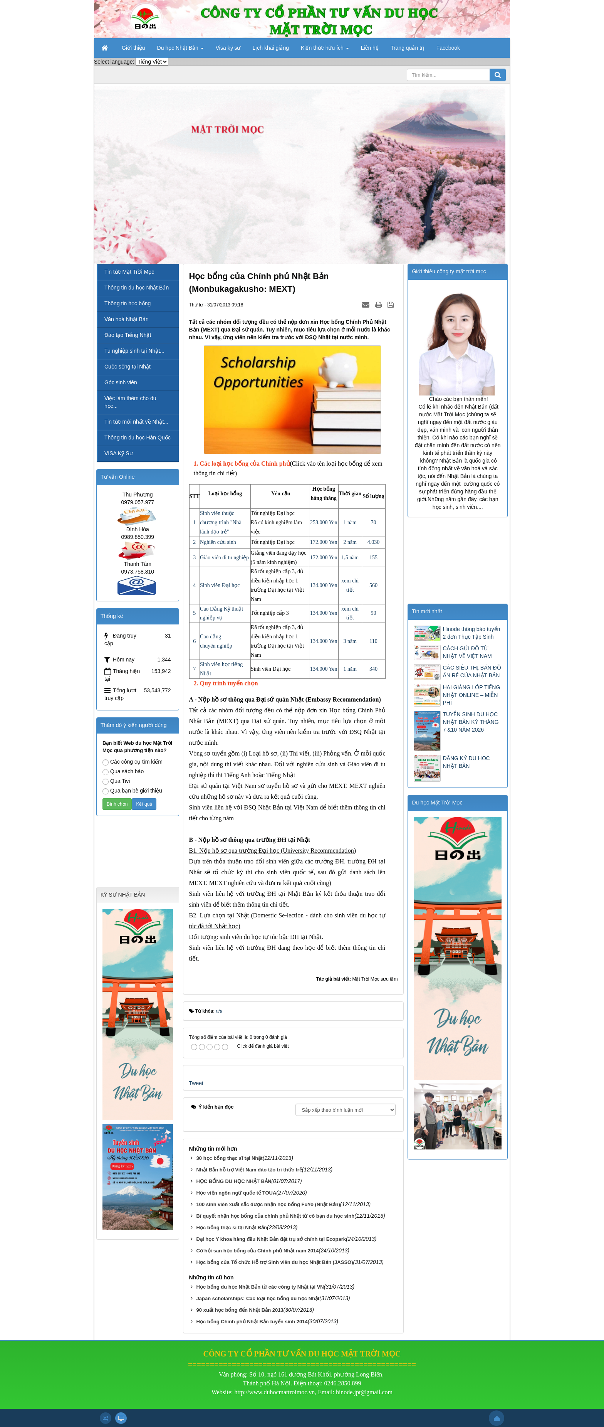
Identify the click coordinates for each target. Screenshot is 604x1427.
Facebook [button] (448, 48)
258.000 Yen (323, 522)
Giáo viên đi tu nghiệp (224, 557)
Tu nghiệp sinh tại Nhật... (134, 351)
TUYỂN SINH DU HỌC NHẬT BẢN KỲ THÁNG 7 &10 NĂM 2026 (470, 722)
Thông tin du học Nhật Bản (136, 287)
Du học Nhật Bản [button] (180, 50)
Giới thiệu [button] (133, 48)
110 (373, 641)
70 (373, 522)
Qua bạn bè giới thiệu (132, 791)
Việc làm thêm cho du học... (130, 402)
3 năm (350, 641)
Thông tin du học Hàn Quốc (137, 437)
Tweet (196, 1083)
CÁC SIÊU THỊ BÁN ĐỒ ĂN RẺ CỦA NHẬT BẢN (472, 671)
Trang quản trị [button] (407, 48)
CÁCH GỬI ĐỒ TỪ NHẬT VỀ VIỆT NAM (467, 652)
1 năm (350, 522)
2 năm (350, 542)
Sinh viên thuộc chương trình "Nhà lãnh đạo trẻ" (221, 522)
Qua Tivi (116, 781)
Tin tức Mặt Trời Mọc (129, 272)
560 (373, 585)
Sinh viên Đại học (220, 585)
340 (373, 669)
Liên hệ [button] (370, 48)
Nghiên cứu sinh (218, 542)
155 (373, 557)
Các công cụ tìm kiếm (132, 762)
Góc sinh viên (120, 382)
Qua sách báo (123, 771)
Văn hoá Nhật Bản (126, 319)
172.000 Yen (323, 542)
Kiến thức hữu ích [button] (325, 50)
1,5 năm (350, 557)
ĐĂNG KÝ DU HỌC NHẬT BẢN (466, 762)
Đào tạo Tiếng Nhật (127, 335)
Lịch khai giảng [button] (271, 48)
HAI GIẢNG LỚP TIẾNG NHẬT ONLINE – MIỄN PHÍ (471, 695)
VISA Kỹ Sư (118, 453)
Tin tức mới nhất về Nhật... (136, 422)
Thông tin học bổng (127, 303)
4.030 (373, 542)
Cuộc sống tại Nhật (127, 366)
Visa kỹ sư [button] (228, 48)
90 (373, 613)
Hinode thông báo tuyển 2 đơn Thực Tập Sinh (471, 633)
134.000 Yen (323, 585)
